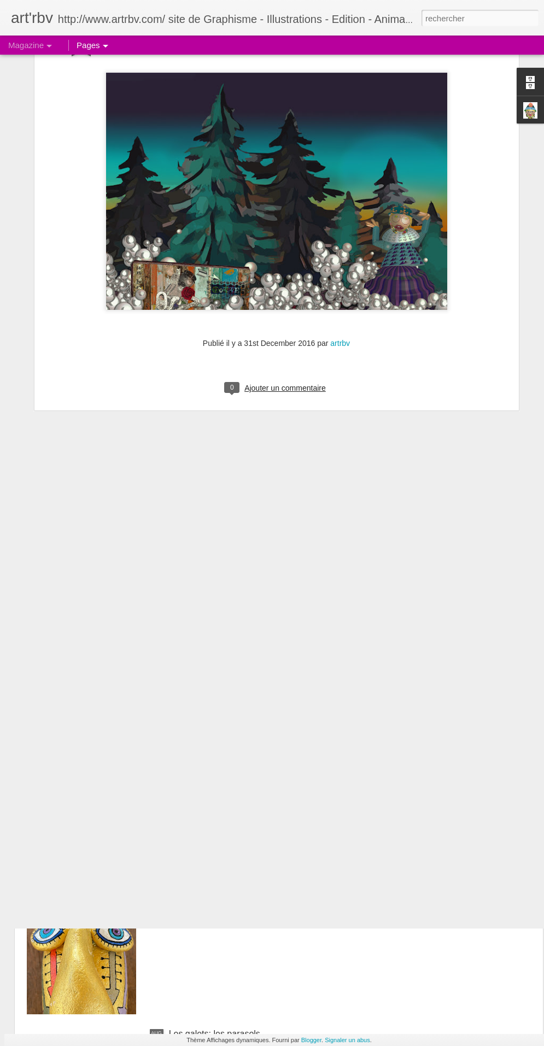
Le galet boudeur (202, 909)
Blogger (311, 1040)
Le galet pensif (197, 785)
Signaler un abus (347, 1040)
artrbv (340, 238)
